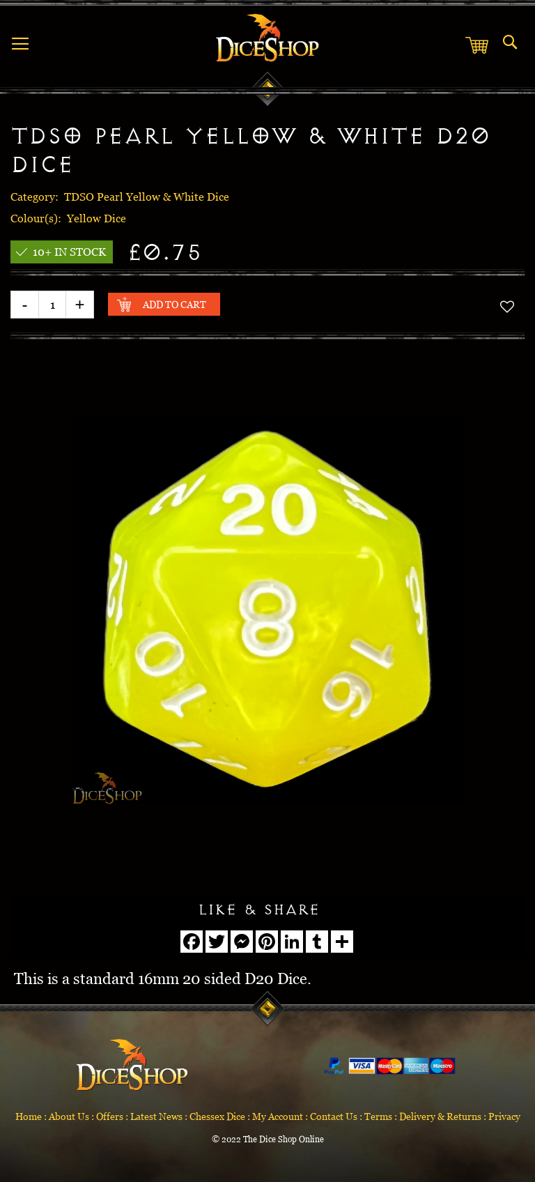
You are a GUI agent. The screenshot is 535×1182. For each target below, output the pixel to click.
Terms (378, 1116)
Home (28, 1116)
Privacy (504, 1116)
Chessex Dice (217, 1116)
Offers (109, 1116)
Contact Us (333, 1116)
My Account (277, 1116)
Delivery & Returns (440, 1116)
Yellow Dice (96, 218)
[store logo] (267, 38)
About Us (69, 1116)
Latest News (156, 1116)
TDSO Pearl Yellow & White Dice (146, 196)
